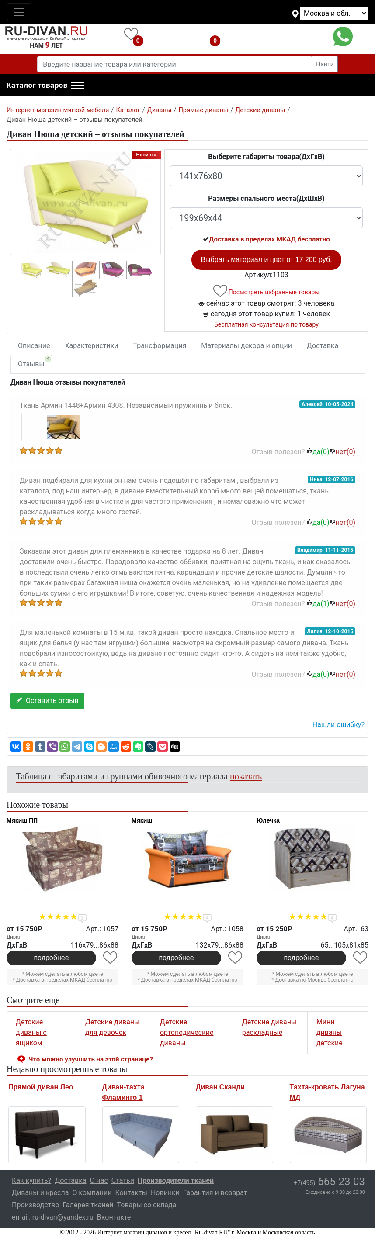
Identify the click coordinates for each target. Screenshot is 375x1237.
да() (317, 452)
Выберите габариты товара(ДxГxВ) (266, 156)
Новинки (165, 1193)
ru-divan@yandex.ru (63, 1217)
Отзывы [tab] (34, 362)
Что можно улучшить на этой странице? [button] (90, 1059)
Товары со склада (146, 1205)
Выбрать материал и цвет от (266, 259)
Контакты (131, 1193)
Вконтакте (114, 1217)
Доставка (322, 345)
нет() (342, 452)
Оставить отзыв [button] (47, 700)
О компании (91, 1193)
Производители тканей (176, 1180)
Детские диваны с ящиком (31, 1032)
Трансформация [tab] (160, 345)
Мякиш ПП (22, 820)
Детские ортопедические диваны (187, 1032)
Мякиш (142, 820)
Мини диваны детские (329, 1032)
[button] (45, 85)
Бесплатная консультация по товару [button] (266, 324)
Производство (35, 1205)
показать (246, 776)
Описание (34, 345)
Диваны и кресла (40, 1193)
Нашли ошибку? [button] (338, 724)
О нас (99, 1180)
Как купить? (31, 1180)
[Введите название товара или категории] (174, 64)
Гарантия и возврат (215, 1193)
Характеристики (91, 345)
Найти (325, 64)
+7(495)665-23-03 (279, 36)
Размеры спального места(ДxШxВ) (266, 198)
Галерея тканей (88, 1205)
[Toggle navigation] (19, 12)
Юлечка (268, 820)
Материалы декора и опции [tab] (246, 345)
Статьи (122, 1180)
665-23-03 (329, 1181)
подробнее (51, 957)
